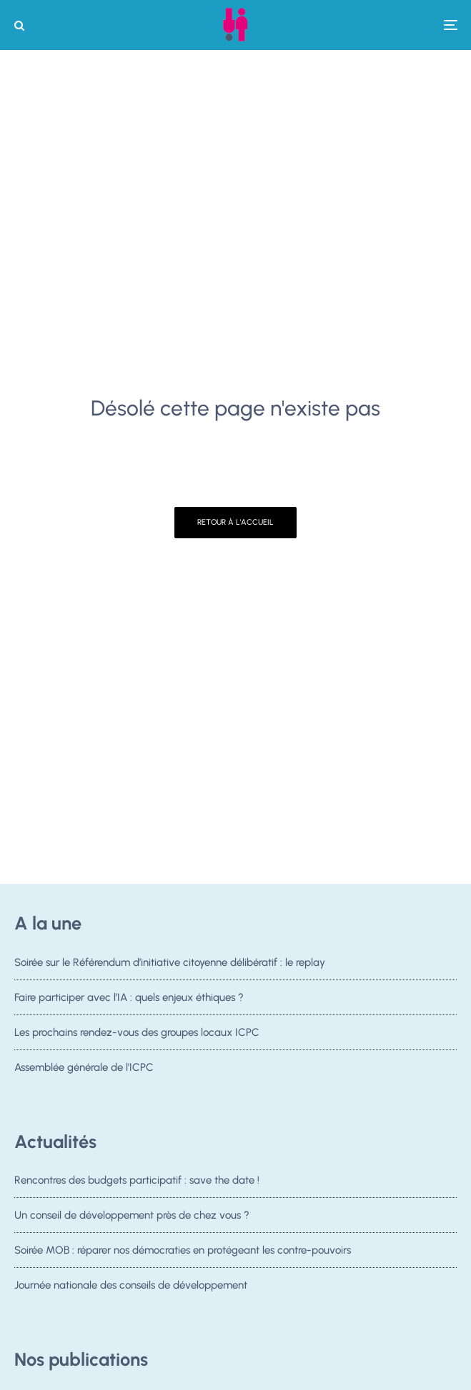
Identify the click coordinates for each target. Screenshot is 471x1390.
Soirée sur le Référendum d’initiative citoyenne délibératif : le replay (169, 962)
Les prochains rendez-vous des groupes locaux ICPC (136, 1032)
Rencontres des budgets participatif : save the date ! (136, 1180)
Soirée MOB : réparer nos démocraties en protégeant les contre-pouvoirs (182, 1253)
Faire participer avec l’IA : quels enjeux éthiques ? (129, 997)
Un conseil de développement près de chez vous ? (131, 1215)
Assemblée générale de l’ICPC (84, 1067)
